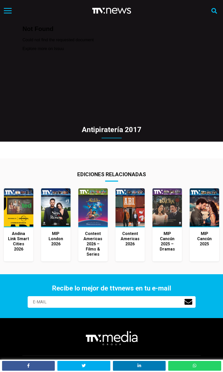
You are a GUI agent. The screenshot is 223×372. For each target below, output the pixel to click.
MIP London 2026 (56, 238)
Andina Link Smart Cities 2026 (18, 241)
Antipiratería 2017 (111, 129)
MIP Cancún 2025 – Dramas (167, 241)
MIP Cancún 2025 (204, 238)
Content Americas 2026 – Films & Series (92, 244)
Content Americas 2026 (130, 238)
